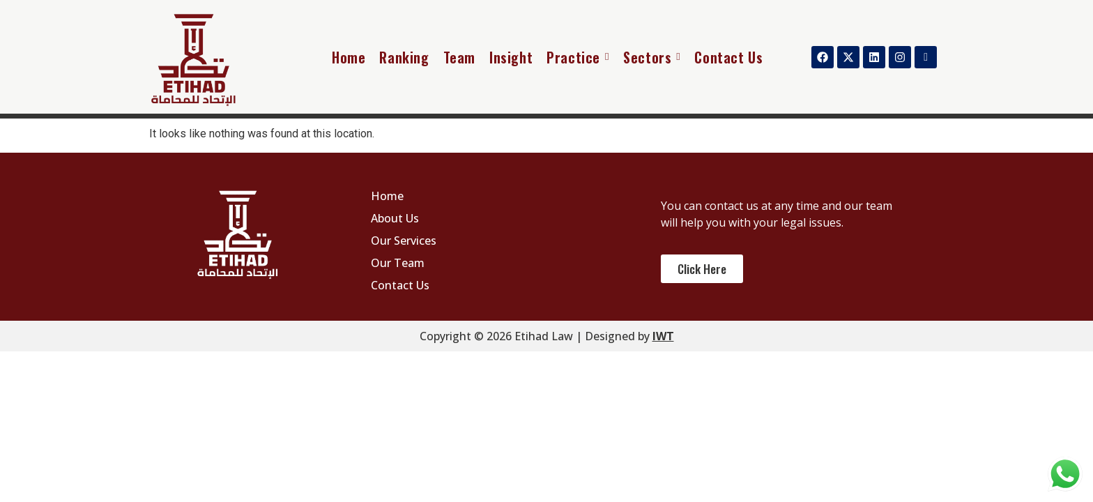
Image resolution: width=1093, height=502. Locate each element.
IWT (663, 336)
